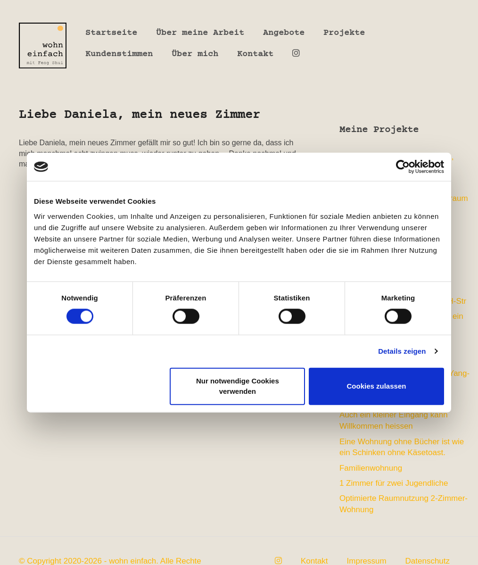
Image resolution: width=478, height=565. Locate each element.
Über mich (195, 54)
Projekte (344, 33)
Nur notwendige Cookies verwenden (237, 385)
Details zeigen (402, 351)
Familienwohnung (370, 468)
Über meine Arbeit (200, 33)
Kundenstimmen (119, 54)
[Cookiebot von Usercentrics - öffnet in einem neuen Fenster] (403, 167)
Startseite (111, 33)
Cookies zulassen (376, 386)
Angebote (284, 33)
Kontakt (255, 54)
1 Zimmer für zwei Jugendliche (393, 483)
